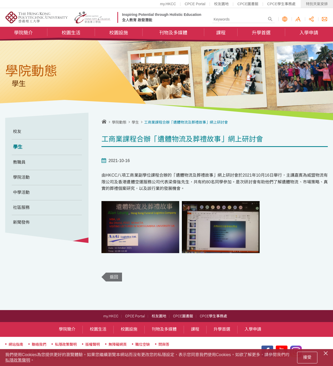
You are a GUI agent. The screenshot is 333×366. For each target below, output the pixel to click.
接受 (307, 357)
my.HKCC (168, 4)
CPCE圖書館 (248, 4)
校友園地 (221, 4)
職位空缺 (142, 344)
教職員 (19, 162)
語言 (284, 19)
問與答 (163, 344)
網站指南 (16, 344)
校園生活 (71, 32)
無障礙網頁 (117, 344)
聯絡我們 (324, 19)
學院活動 (21, 177)
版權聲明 (92, 344)
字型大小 (298, 19)
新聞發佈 (21, 222)
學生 (17, 147)
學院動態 (119, 122)
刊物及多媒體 (173, 32)
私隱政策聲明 (66, 344)
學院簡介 (23, 32)
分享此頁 (311, 19)
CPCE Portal (195, 4)
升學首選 (261, 32)
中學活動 (21, 192)
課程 (221, 32)
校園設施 (118, 32)
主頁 (104, 121)
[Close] (326, 352)
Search (270, 19)
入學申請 (308, 32)
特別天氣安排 (317, 4)
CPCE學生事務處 (281, 4)
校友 (17, 131)
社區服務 (21, 207)
